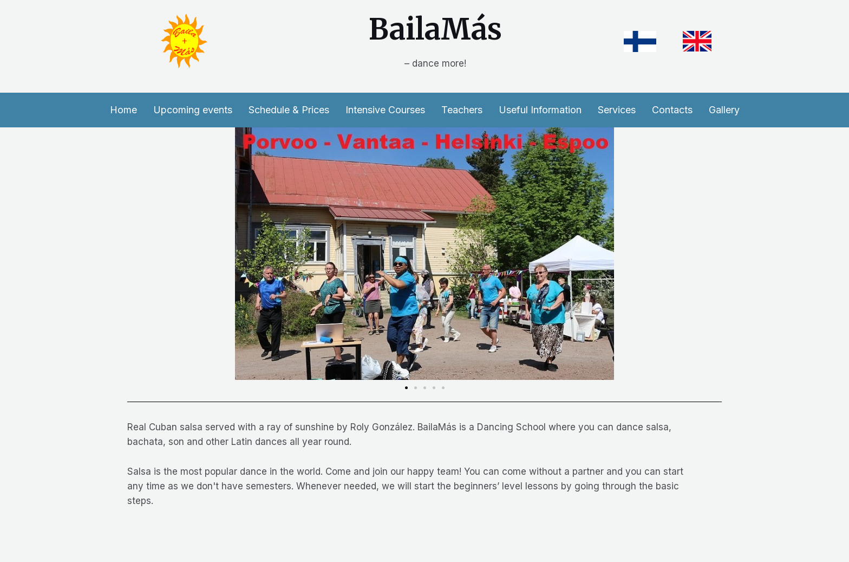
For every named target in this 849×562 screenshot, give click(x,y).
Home (123, 109)
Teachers (461, 109)
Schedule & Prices (289, 109)
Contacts (672, 109)
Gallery (724, 109)
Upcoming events (192, 109)
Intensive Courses (385, 109)
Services (617, 109)
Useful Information (540, 109)
